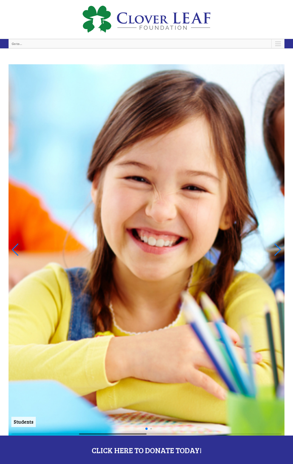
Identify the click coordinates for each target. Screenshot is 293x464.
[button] (15, 250)
